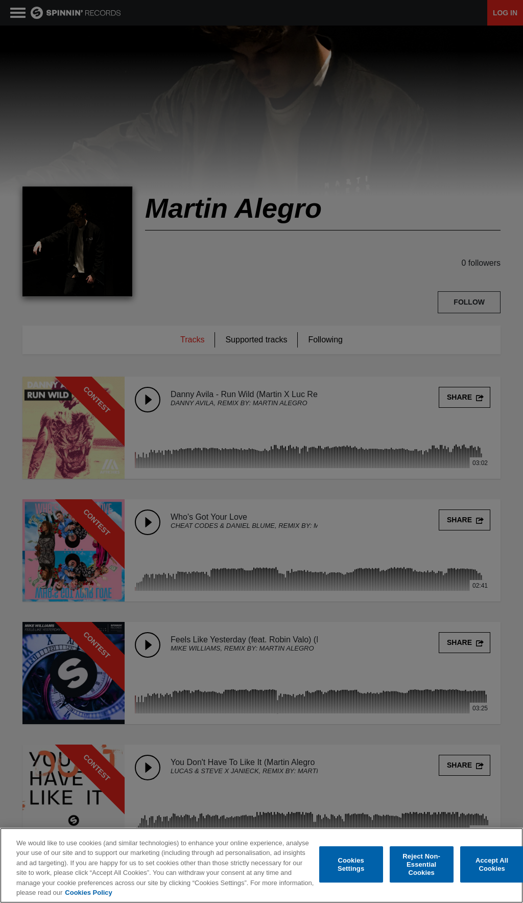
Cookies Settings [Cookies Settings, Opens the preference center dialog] (351, 864)
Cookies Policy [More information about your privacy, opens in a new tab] (88, 892)
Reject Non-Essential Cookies (421, 864)
